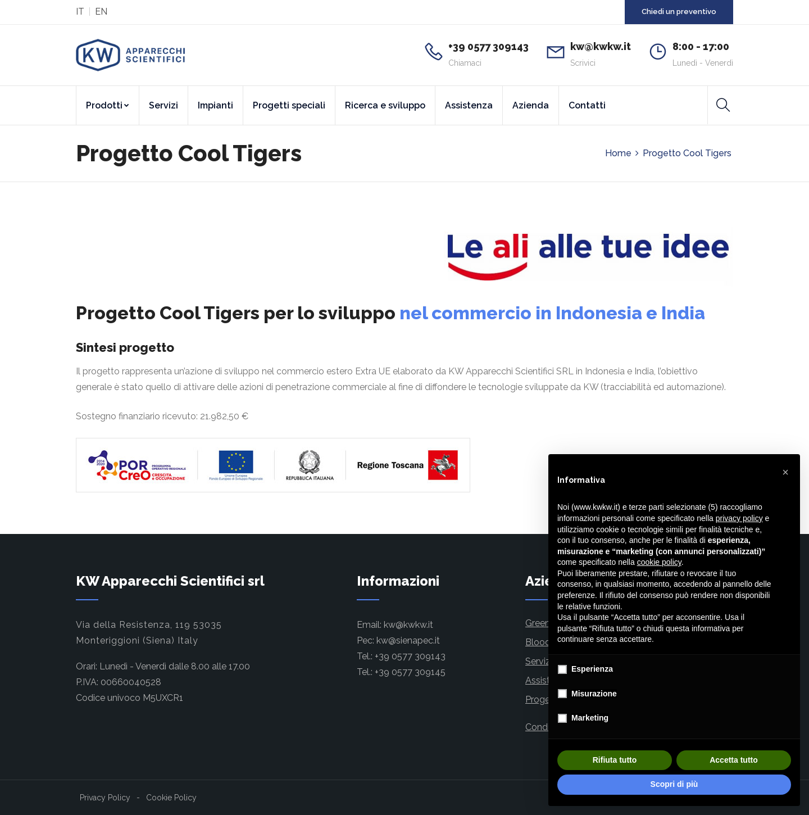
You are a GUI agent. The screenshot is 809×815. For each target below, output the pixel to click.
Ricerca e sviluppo (385, 105)
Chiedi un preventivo (679, 11)
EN (101, 11)
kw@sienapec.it (408, 640)
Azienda (530, 105)
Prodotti (107, 105)
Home (618, 153)
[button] (785, 472)
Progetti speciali (289, 105)
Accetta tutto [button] (734, 759)
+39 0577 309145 (410, 672)
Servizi (163, 105)
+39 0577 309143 (410, 656)
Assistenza (469, 105)
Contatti (587, 105)
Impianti (215, 105)
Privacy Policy (105, 797)
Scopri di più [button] (674, 784)
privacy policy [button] (739, 518)
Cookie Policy (171, 797)
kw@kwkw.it (408, 624)
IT (80, 11)
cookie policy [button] (659, 562)
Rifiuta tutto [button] (615, 759)
